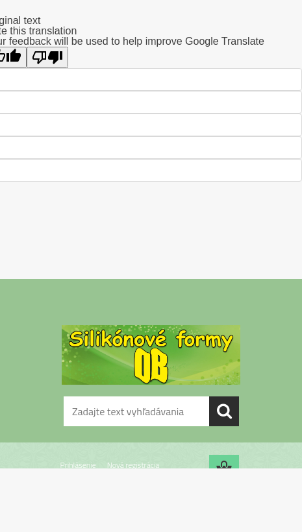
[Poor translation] (47, 57)
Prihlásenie (78, 465)
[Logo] (151, 354)
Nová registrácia (133, 465)
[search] (224, 411)
